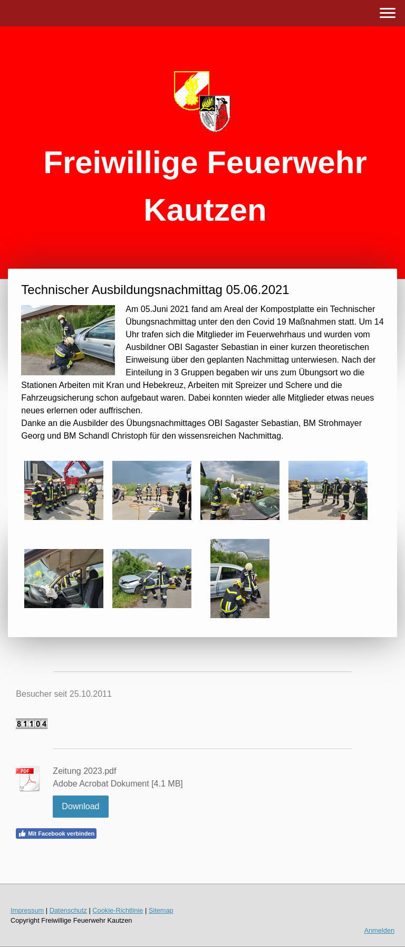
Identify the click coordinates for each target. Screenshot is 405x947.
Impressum (27, 910)
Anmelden (379, 930)
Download (80, 806)
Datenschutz (68, 910)
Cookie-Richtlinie (117, 910)
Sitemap (161, 910)
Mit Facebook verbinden (56, 833)
